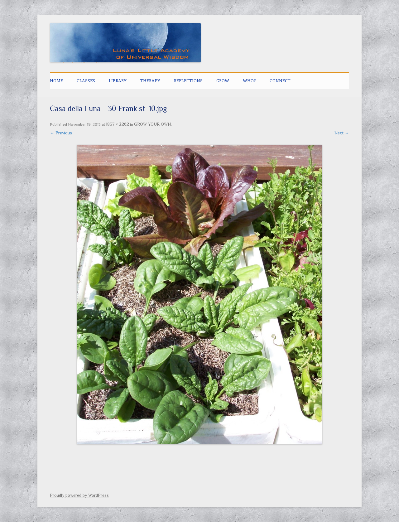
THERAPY (150, 81)
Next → (341, 132)
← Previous (61, 132)
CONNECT (280, 81)
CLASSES (86, 81)
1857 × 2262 (117, 124)
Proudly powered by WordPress (79, 495)
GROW (222, 81)
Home (56, 81)
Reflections (188, 81)
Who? (249, 81)
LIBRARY (118, 81)
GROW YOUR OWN (152, 124)
